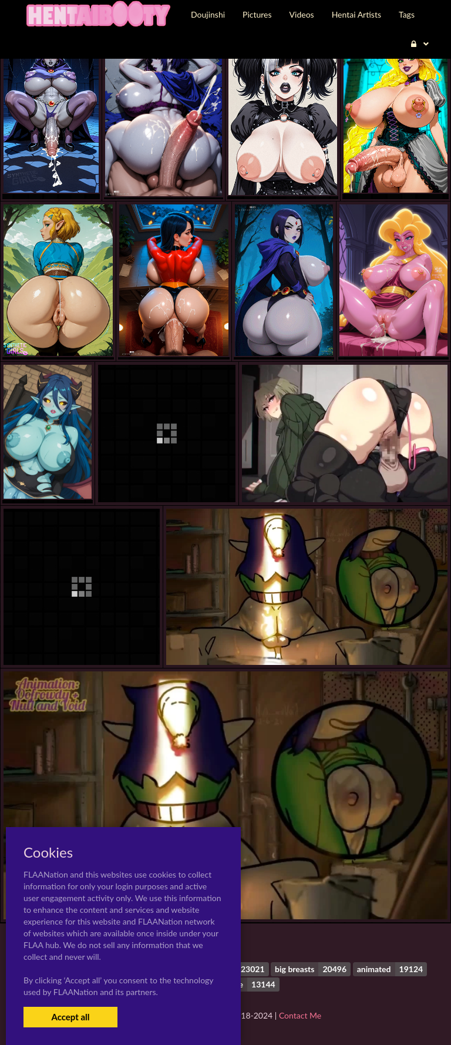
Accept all (70, 1017)
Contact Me (300, 1015)
